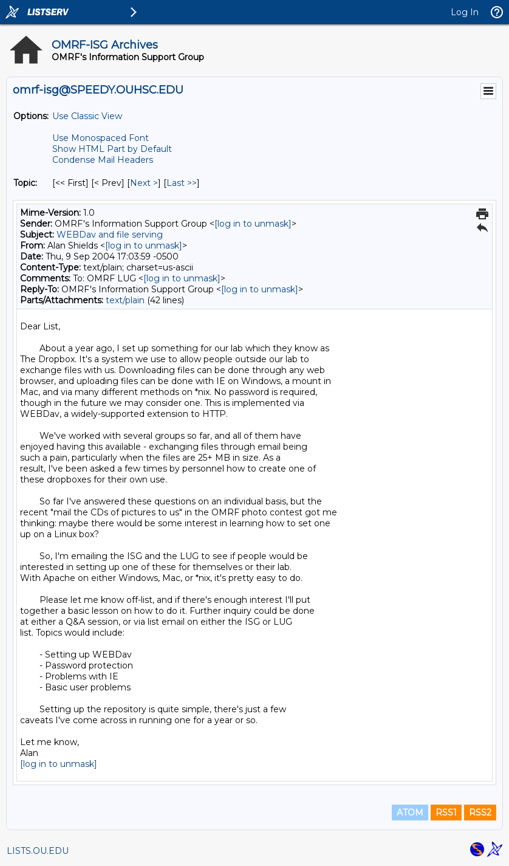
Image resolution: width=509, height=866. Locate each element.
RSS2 (480, 812)
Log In (465, 12)
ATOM (410, 812)
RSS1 (446, 812)
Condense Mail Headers (102, 159)
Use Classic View (87, 116)
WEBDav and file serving (109, 234)
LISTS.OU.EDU (38, 850)
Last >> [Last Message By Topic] (181, 182)
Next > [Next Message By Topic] (144, 182)
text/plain (125, 300)
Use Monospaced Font (100, 137)
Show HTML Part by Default (112, 148)
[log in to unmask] (253, 223)
